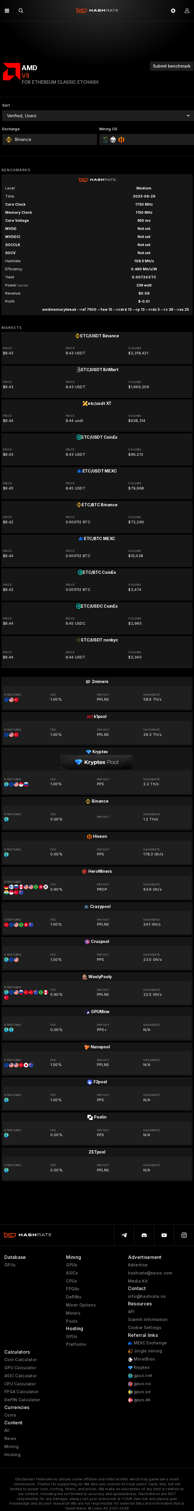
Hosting (12, 1454)
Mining (11, 1446)
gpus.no (139, 1383)
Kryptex (138, 1367)
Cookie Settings (144, 1327)
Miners (73, 1313)
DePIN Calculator (22, 1400)
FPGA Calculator (21, 1391)
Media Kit (138, 1281)
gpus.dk (139, 1400)
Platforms (76, 1344)
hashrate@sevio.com (150, 1273)
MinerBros (141, 1359)
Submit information (148, 1319)
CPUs (71, 1281)
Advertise (138, 1265)
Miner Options (81, 1305)
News (10, 1438)
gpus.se (139, 1391)
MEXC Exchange (147, 1343)
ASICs (72, 1273)
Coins (10, 1415)
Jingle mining (145, 1351)
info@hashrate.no (147, 1296)
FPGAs (72, 1289)
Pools (72, 1321)
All (7, 1430)
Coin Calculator (20, 1359)
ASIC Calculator (20, 1376)
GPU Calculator (20, 1367)
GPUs (10, 1265)
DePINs (73, 1297)
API (131, 1311)
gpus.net (140, 1375)
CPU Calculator (20, 1384)
